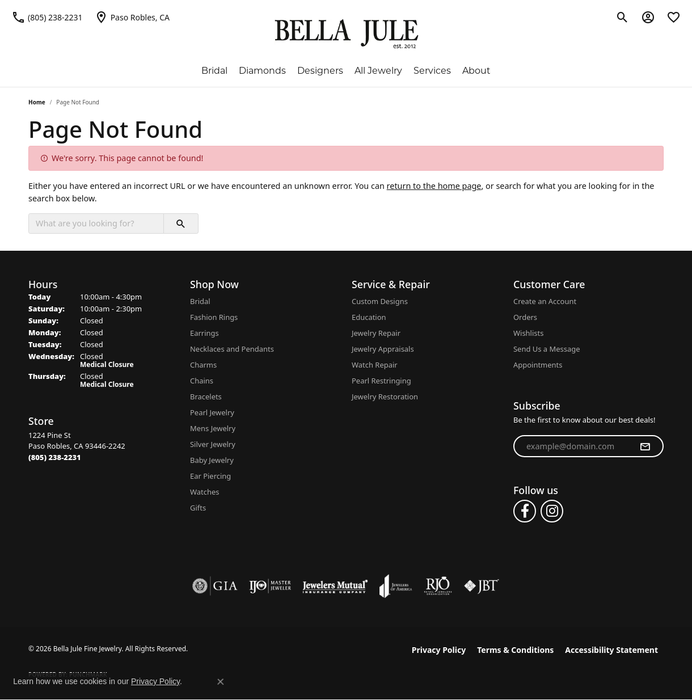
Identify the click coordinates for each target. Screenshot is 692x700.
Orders (525, 317)
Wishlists (528, 333)
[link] (47, 17)
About (476, 70)
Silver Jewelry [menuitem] (212, 444)
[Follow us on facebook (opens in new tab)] (524, 511)
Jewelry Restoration (385, 396)
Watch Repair (375, 365)
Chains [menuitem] (201, 381)
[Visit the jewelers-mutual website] (335, 586)
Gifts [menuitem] (198, 508)
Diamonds (262, 70)
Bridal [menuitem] (200, 301)
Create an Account (544, 301)
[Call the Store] (54, 457)
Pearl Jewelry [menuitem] (212, 412)
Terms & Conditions (515, 649)
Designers (320, 70)
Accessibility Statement (611, 649)
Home (36, 102)
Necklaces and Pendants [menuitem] (232, 349)
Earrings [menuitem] (204, 333)
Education (369, 317)
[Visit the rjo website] (438, 586)
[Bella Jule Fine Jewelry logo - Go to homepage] (346, 34)
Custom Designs (380, 301)
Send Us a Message (546, 349)
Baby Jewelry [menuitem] (212, 460)
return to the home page (434, 185)
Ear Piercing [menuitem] (210, 476)
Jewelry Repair (376, 333)
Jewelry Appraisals (383, 349)
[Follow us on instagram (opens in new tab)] (552, 511)
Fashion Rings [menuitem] (214, 317)
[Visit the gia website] (215, 586)
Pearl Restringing (381, 381)
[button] (622, 17)
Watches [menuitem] (204, 492)
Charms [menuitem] (203, 365)
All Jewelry (378, 70)
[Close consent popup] (220, 681)
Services (432, 70)
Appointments (537, 365)
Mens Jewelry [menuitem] (212, 428)
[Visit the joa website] (395, 586)
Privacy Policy (439, 649)
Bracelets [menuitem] (206, 396)
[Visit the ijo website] (270, 586)
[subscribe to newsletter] (645, 446)
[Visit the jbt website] (481, 586)
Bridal (214, 70)
